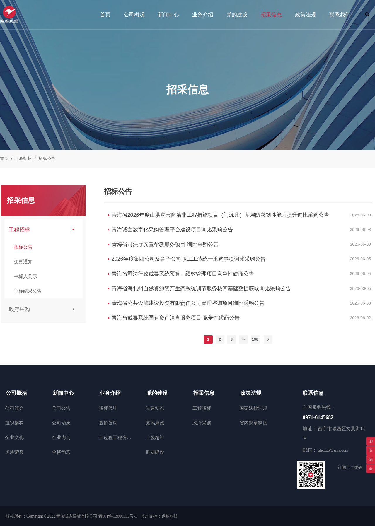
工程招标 (23, 158)
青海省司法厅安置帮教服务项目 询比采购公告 (165, 244)
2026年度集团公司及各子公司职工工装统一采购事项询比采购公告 (189, 259)
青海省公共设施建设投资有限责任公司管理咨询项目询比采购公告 (188, 303)
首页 (4, 158)
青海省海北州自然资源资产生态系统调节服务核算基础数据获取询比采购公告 (201, 288)
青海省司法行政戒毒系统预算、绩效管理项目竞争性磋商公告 (183, 274)
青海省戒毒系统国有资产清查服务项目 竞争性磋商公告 (176, 318)
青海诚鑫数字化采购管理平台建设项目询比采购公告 (172, 230)
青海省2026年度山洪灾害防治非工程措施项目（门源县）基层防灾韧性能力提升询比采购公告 (220, 215)
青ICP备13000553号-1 (117, 516)
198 (255, 339)
